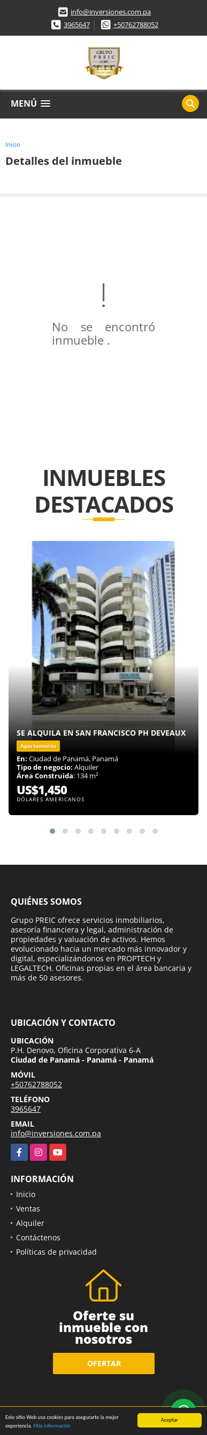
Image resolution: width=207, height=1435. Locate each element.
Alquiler (30, 1223)
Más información (52, 1426)
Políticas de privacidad (56, 1252)
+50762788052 (135, 24)
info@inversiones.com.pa (111, 12)
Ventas (28, 1208)
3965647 (77, 24)
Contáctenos (38, 1237)
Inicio (12, 144)
